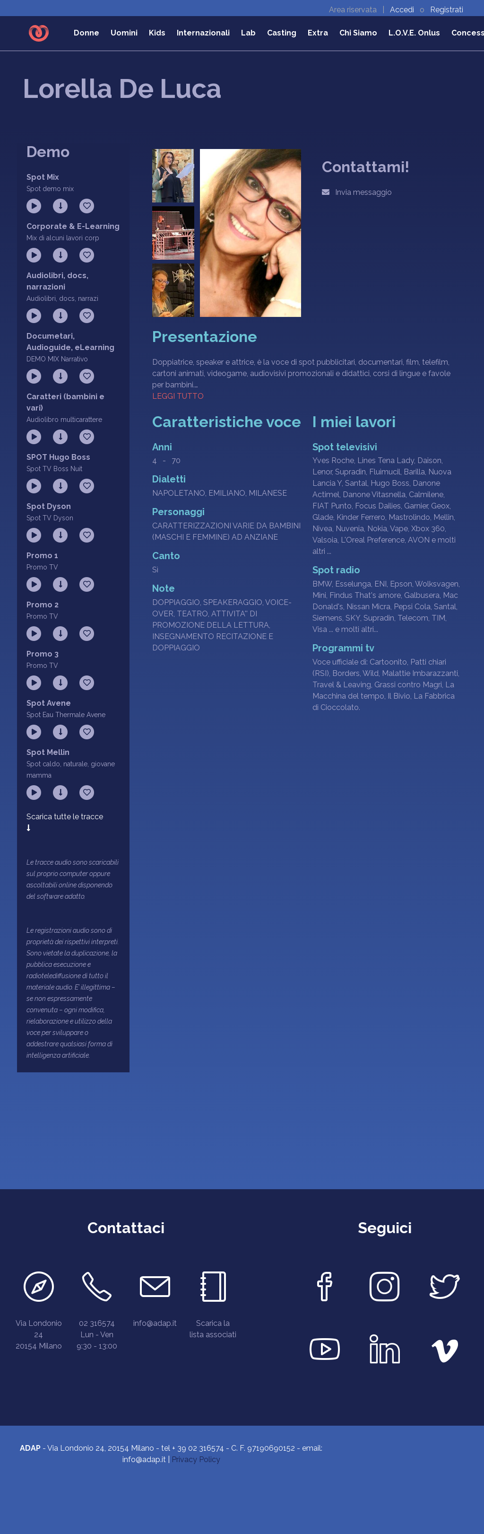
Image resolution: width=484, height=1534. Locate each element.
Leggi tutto (178, 396)
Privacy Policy (196, 1459)
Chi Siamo (358, 32)
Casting (281, 32)
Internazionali (203, 32)
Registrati (446, 9)
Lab (248, 32)
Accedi (403, 9)
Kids (157, 32)
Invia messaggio (357, 192)
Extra (318, 32)
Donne (86, 32)
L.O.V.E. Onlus (414, 32)
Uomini (124, 32)
